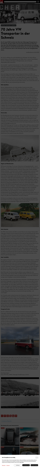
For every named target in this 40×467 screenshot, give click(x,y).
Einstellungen (18, 465)
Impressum (8, 465)
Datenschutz (3, 465)
